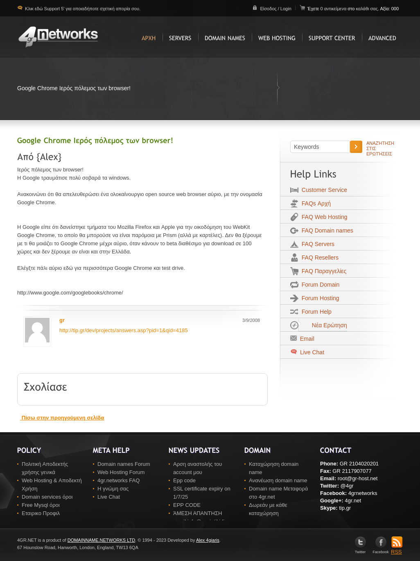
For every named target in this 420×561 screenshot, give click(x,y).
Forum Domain (318, 284)
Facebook (381, 550)
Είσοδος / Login (275, 8)
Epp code (184, 480)
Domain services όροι (47, 497)
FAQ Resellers (318, 257)
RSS (397, 549)
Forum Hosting (318, 298)
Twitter (360, 550)
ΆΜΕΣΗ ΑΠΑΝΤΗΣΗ (197, 513)
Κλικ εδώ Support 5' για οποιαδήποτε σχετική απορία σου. (82, 8)
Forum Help (315, 311)
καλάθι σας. (367, 8)
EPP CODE (187, 505)
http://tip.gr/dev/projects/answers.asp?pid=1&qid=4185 (123, 330)
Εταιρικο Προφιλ (41, 513)
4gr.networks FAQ (118, 480)
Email (305, 338)
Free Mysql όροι (41, 505)
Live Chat (311, 352)
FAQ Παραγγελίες (322, 271)
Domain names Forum (123, 464)
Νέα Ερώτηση (322, 325)
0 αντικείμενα (334, 8)
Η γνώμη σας (113, 489)
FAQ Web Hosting (323, 217)
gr (62, 320)
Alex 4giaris (207, 540)
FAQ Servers (316, 244)
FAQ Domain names (325, 230)
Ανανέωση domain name (278, 480)
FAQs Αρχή (314, 203)
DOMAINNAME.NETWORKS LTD (101, 540)
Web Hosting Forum (121, 472)
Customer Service (322, 190)
